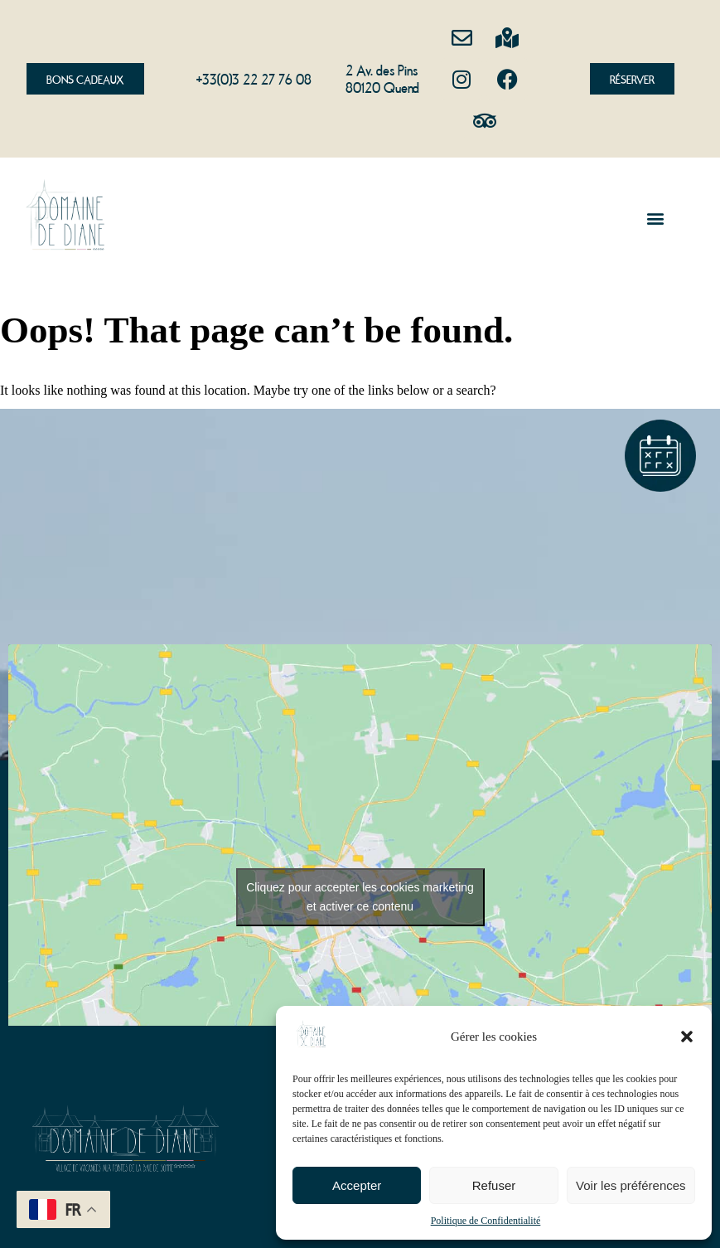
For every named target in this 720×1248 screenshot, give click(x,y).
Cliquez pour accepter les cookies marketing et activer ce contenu (360, 897)
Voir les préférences (631, 1185)
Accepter (356, 1185)
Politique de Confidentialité (486, 1220)
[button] (687, 1036)
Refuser (494, 1185)
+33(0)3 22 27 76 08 (254, 78)
